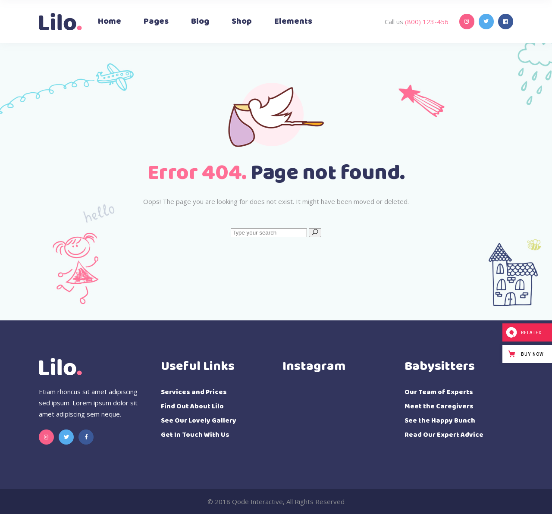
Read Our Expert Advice (444, 434)
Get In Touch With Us (195, 434)
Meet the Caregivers (439, 406)
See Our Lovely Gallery (198, 420)
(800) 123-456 (425, 21)
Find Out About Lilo (192, 406)
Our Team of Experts (439, 392)
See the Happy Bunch (440, 420)
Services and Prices (194, 392)
